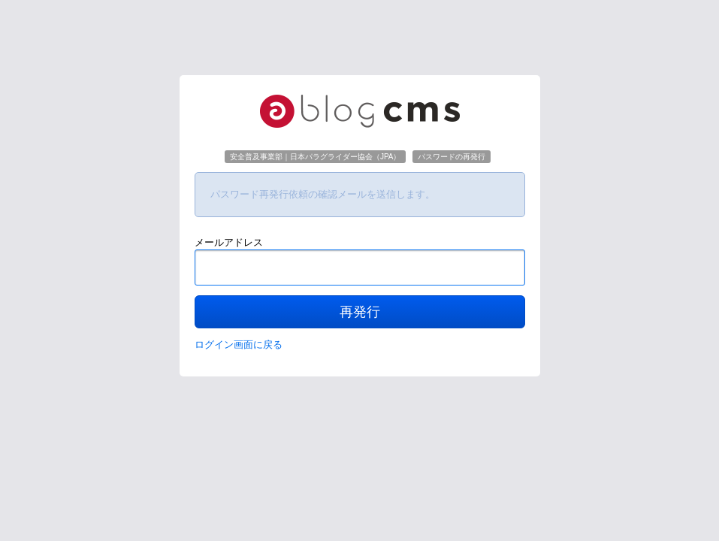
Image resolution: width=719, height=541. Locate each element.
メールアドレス (229, 242)
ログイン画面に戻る (238, 344)
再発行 (360, 311)
